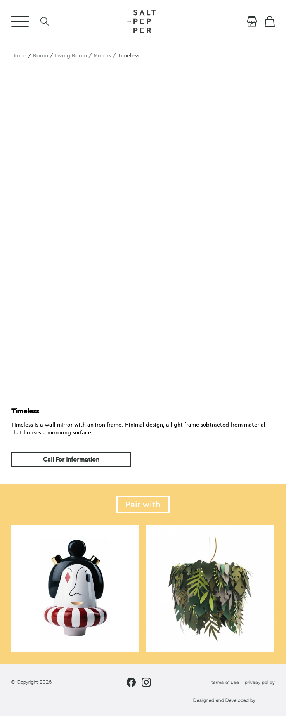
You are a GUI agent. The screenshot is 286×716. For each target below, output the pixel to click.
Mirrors (102, 55)
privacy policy (260, 682)
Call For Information (71, 459)
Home (18, 55)
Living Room (71, 55)
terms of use (225, 682)
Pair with (143, 505)
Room (40, 55)
